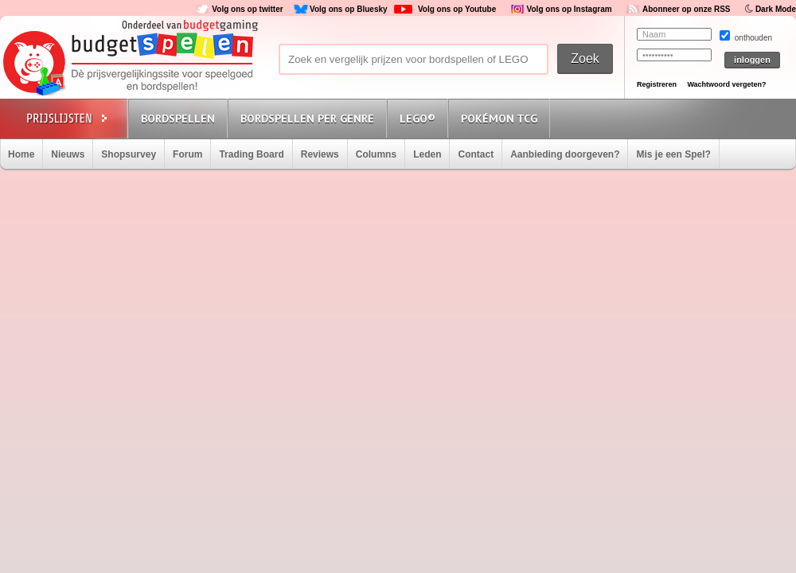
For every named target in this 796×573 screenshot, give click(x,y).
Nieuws (67, 154)
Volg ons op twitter (247, 9)
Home (21, 154)
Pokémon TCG (499, 118)
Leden (427, 154)
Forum (187, 154)
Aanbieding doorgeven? (564, 154)
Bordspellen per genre (307, 118)
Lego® (417, 118)
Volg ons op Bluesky (349, 9)
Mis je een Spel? (673, 154)
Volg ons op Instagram (569, 9)
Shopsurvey (128, 154)
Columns (376, 154)
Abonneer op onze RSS (686, 9)
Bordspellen (178, 118)
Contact (476, 154)
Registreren (657, 84)
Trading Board (251, 154)
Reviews (320, 154)
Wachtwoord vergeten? (726, 84)
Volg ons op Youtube (457, 9)
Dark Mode (775, 9)
